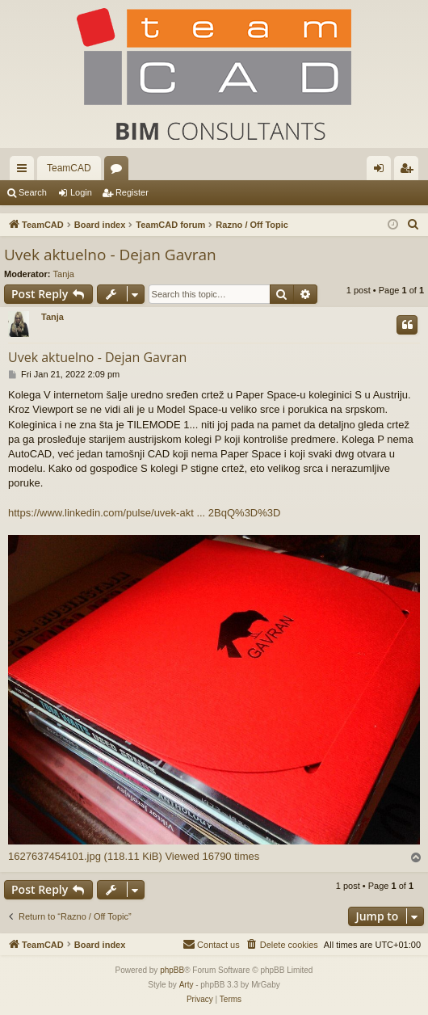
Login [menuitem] (382, 171)
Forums (119, 171)
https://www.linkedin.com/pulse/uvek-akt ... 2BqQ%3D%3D (144, 513)
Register (132, 192)
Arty (186, 984)
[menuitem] (413, 225)
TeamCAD (69, 168)
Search (33, 192)
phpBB (172, 970)
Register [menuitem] (409, 171)
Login (81, 192)
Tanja (63, 274)
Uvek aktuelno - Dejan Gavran (110, 254)
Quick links (25, 171)
